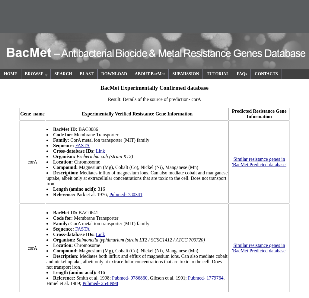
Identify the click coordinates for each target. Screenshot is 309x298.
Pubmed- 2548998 (100, 283)
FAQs (242, 74)
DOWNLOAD (114, 74)
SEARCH (63, 74)
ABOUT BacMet (150, 74)
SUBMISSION (186, 74)
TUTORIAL (218, 74)
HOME (10, 74)
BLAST (87, 74)
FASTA (82, 145)
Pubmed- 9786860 (130, 277)
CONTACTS (266, 74)
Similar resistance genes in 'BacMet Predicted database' (259, 162)
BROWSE (36, 75)
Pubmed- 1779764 (206, 277)
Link (100, 151)
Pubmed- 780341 (125, 194)
